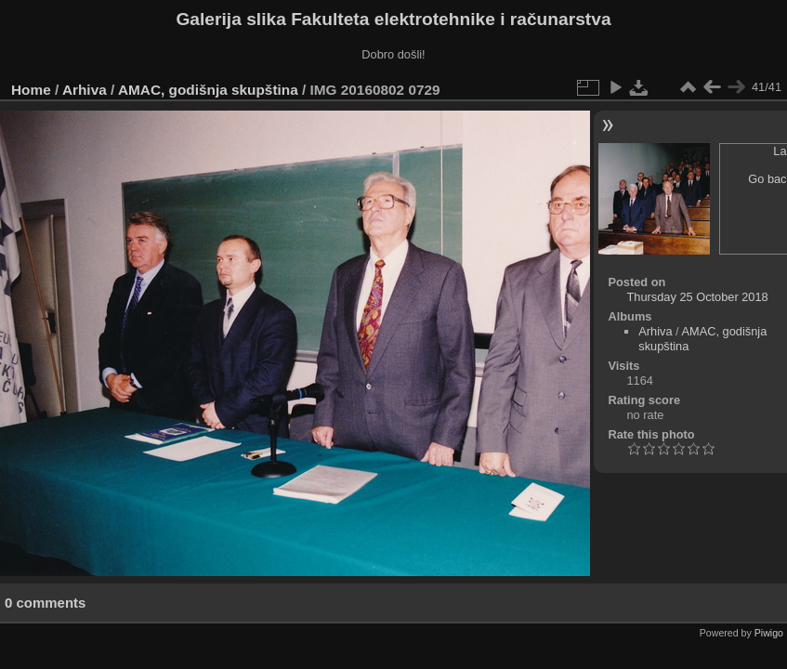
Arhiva (84, 90)
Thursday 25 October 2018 (696, 297)
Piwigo (768, 632)
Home (31, 90)
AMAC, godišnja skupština (208, 90)
